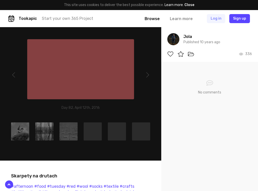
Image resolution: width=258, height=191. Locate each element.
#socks (96, 186)
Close (189, 5)
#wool (82, 186)
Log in (216, 18)
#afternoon (22, 186)
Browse (152, 18)
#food (40, 186)
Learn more (174, 5)
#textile (111, 186)
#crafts (127, 186)
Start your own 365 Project (67, 18)
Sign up (239, 18)
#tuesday (56, 186)
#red (71, 186)
